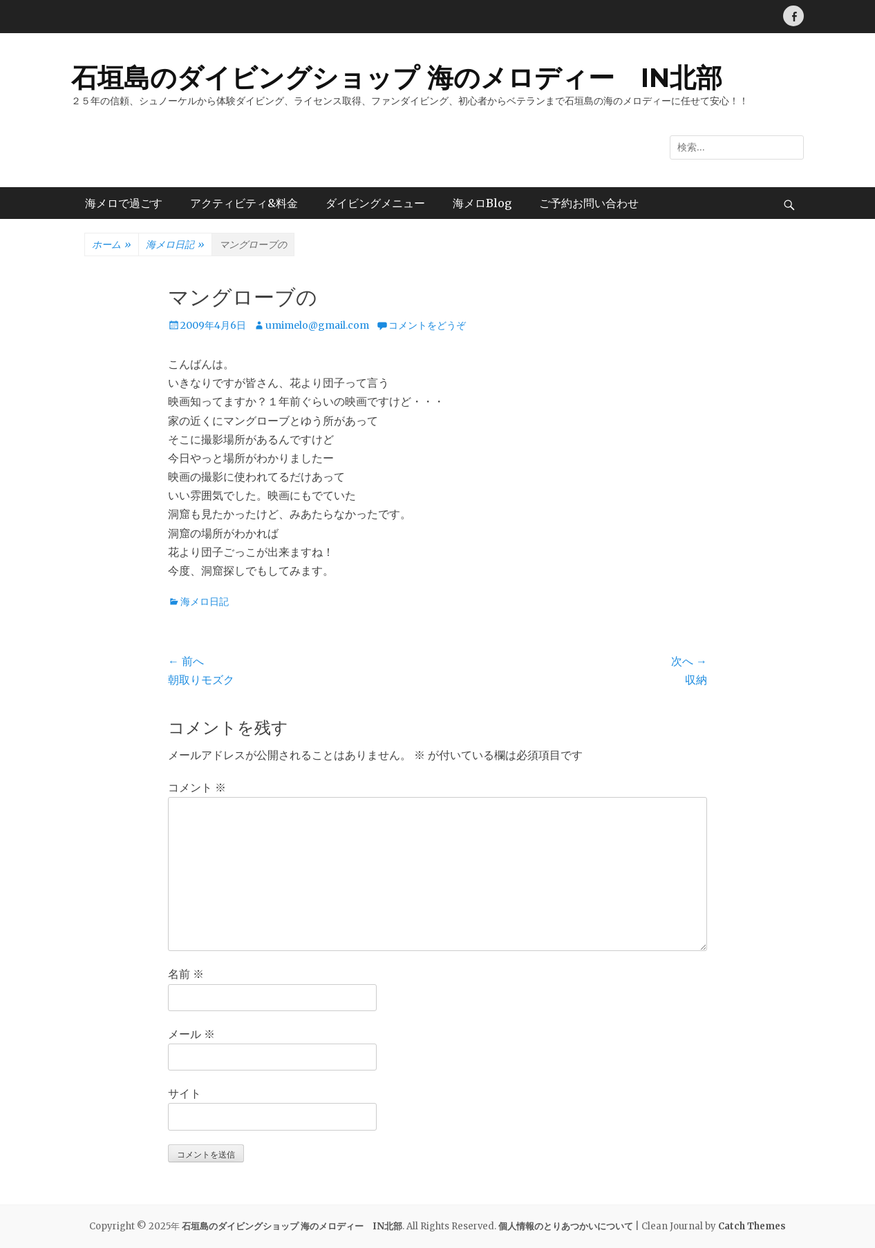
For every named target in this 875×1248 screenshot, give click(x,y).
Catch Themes (752, 1226)
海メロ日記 (175, 245)
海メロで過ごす (123, 203)
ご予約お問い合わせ (589, 203)
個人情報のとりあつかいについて (565, 1226)
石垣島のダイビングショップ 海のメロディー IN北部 (396, 77)
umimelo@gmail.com (317, 325)
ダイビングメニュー (375, 203)
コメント (197, 787)
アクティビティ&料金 (244, 203)
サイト (184, 1093)
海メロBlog (482, 203)
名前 (186, 974)
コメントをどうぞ (427, 325)
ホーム (111, 245)
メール (191, 1034)
